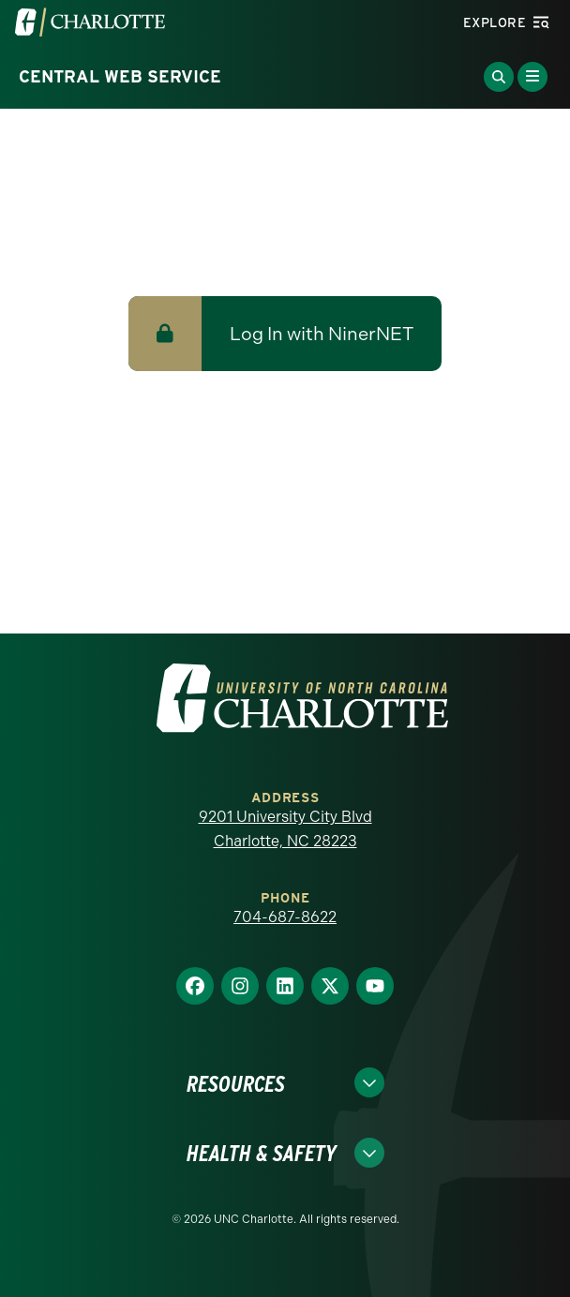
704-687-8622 (285, 917)
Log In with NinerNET (321, 333)
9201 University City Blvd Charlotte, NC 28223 (285, 829)
